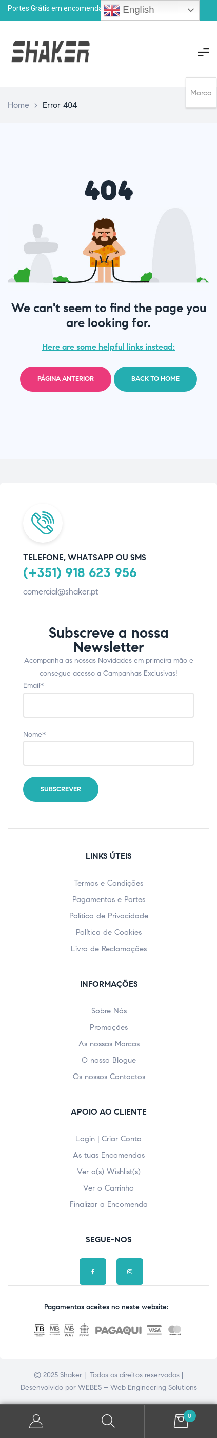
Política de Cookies (109, 932)
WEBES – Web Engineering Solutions (137, 1387)
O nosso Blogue (109, 1060)
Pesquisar (108, 1421)
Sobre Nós (109, 1010)
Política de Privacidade (108, 916)
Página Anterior (65, 379)
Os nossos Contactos (109, 1076)
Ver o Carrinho (108, 1188)
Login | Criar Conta (108, 1138)
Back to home (155, 379)
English (129, 10)
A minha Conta (36, 1421)
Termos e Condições (108, 883)
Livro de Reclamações (109, 948)
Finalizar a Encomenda (109, 1204)
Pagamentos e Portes (108, 899)
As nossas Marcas (109, 1043)
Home (18, 105)
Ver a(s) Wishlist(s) (109, 1171)
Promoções (109, 1027)
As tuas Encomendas (109, 1155)
